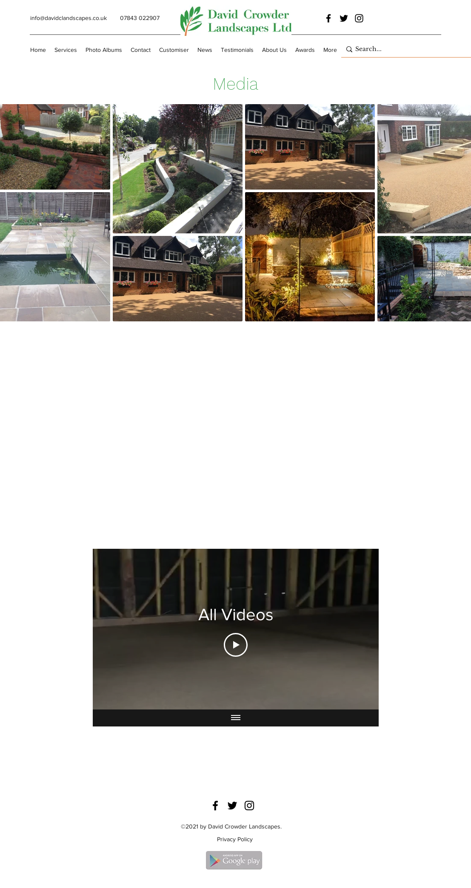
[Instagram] (359, 18)
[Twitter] (343, 18)
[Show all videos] (235, 717)
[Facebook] (328, 18)
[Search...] (404, 49)
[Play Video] (236, 645)
